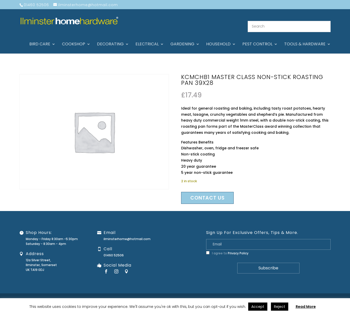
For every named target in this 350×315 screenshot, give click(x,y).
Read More (306, 306)
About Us (209, 294)
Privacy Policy (238, 247)
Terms (318, 294)
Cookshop (73, 38)
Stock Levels (336, 294)
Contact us (207, 191)
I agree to (227, 247)
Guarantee (250, 294)
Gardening (182, 38)
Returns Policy (274, 294)
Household (218, 38)
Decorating (110, 38)
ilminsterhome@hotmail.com (127, 232)
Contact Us (229, 294)
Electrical (147, 38)
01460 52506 (114, 249)
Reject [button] (279, 306)
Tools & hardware (305, 38)
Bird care (39, 38)
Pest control (257, 38)
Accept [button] (257, 306)
